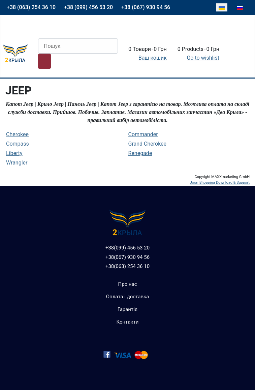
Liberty (14, 153)
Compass (17, 144)
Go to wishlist (203, 58)
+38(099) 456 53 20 (127, 248)
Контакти (128, 322)
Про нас (127, 284)
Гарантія (127, 309)
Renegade (140, 153)
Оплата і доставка (127, 297)
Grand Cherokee (147, 144)
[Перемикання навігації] (10, 28)
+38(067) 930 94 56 (127, 257)
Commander (143, 134)
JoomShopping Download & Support (220, 182)
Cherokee (17, 134)
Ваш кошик (152, 58)
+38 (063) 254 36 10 (31, 7)
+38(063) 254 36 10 (127, 266)
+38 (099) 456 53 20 (88, 7)
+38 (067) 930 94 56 (145, 7)
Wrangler (16, 162)
